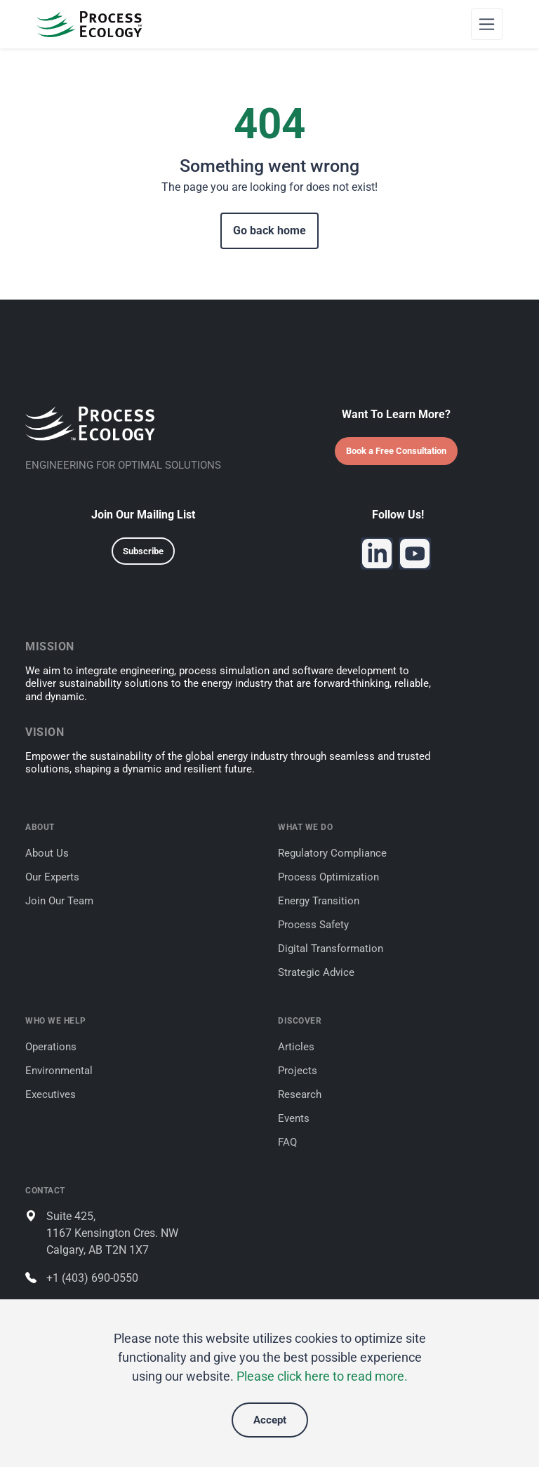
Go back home (269, 230)
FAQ (287, 1142)
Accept (269, 1420)
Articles (296, 1046)
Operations (50, 1046)
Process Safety (313, 924)
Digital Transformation (330, 948)
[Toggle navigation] (487, 24)
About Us (47, 853)
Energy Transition (318, 901)
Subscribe (143, 551)
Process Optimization (328, 877)
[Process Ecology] (89, 24)
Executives (50, 1094)
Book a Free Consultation (396, 451)
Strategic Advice (316, 972)
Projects (297, 1070)
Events (294, 1118)
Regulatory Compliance (332, 853)
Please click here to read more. (322, 1376)
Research (299, 1094)
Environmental (59, 1070)
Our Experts (52, 877)
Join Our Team (59, 901)
